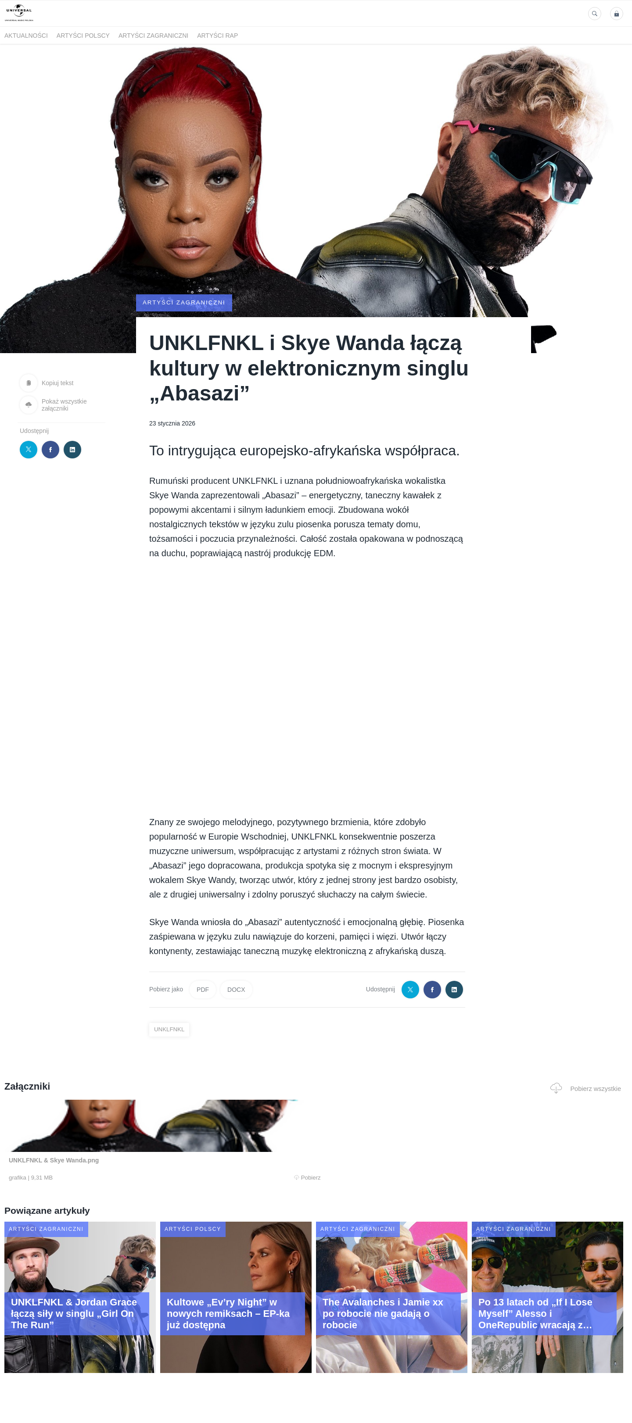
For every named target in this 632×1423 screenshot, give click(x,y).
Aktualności (26, 35)
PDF (203, 989)
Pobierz (137, 1177)
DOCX (236, 989)
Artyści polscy (83, 35)
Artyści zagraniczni (153, 35)
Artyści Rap (217, 35)
